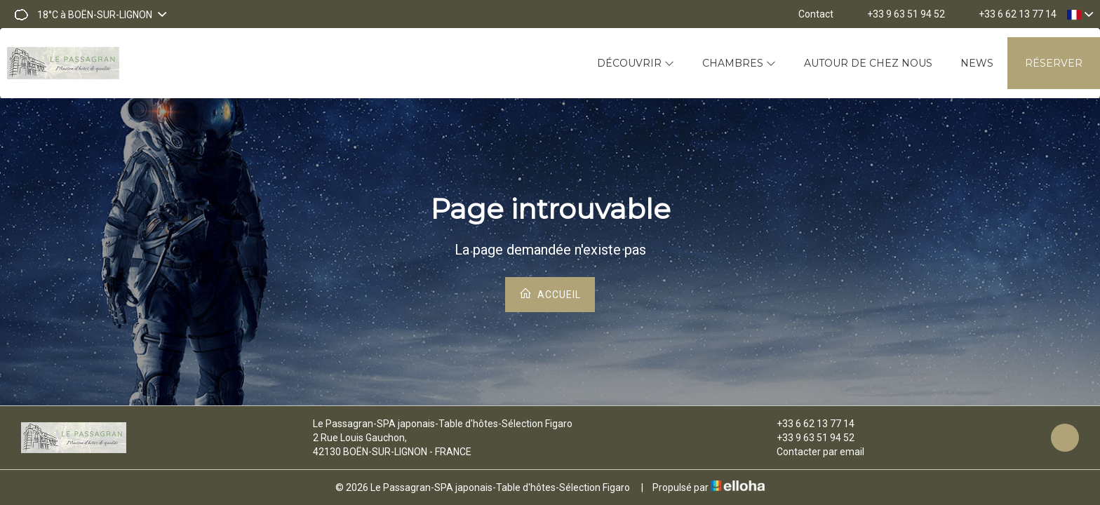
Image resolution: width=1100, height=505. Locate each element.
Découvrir (635, 63)
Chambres (739, 63)
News (976, 63)
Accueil (550, 293)
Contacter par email (812, 451)
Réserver (1053, 63)
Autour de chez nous (868, 63)
